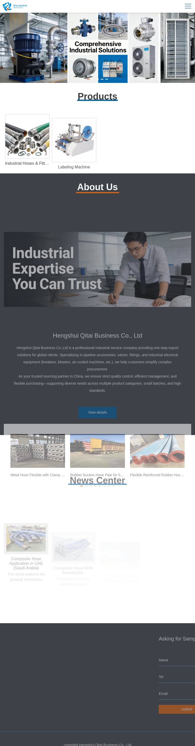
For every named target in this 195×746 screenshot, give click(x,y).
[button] (88, 79)
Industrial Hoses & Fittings (45, 657)
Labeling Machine (38, 667)
